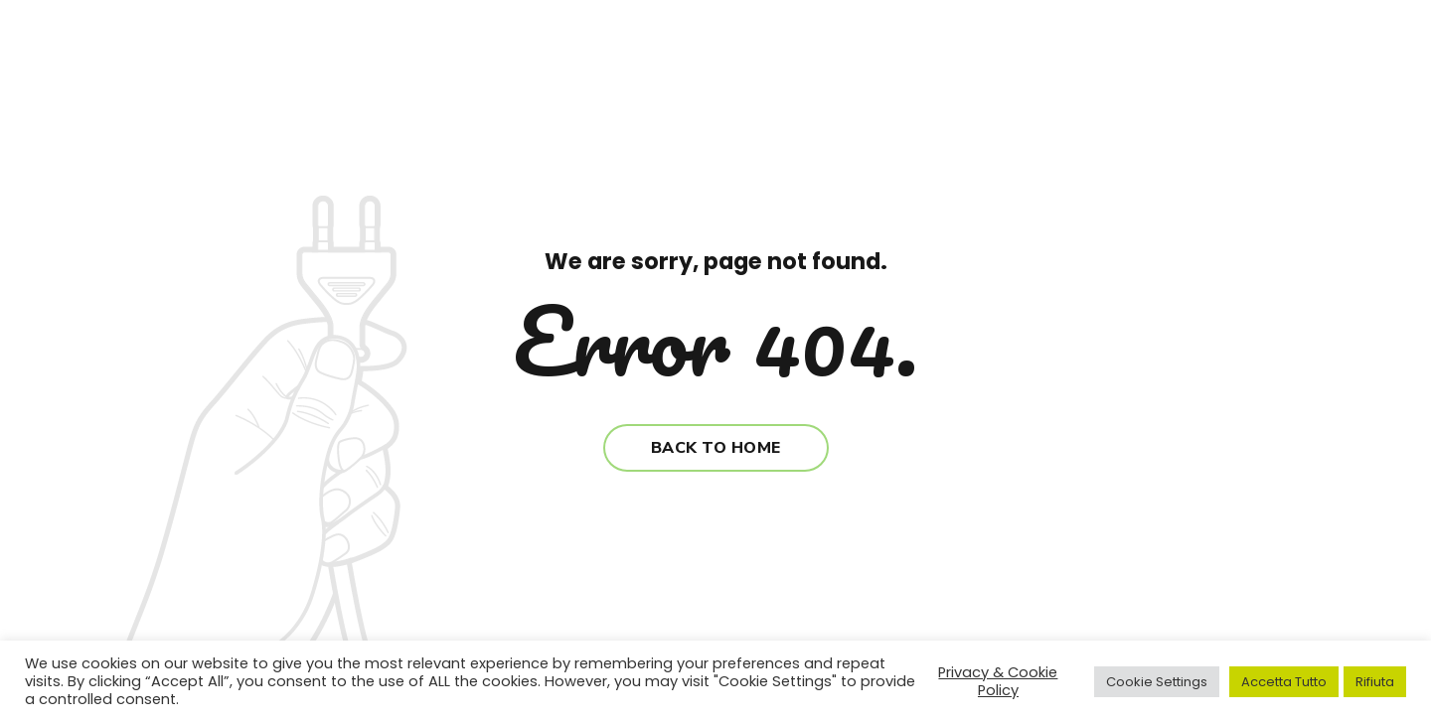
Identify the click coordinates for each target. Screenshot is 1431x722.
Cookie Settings (1156, 681)
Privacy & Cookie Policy (997, 681)
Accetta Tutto (1284, 681)
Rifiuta (1374, 681)
